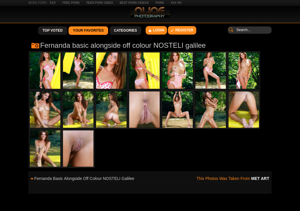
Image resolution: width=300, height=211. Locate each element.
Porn (159, 2)
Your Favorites (88, 30)
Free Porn (70, 2)
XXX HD (176, 2)
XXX (53, 2)
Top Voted (52, 30)
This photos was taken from (233, 178)
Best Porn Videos (134, 2)
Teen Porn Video (99, 2)
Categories (125, 30)
